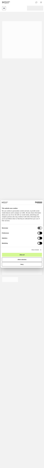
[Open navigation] (41, 2)
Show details (35, 249)
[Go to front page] (6, 2)
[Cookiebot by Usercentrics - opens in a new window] (35, 202)
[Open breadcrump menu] (4, 8)
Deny (22, 264)
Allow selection (22, 259)
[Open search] (36, 2)
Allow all (22, 254)
